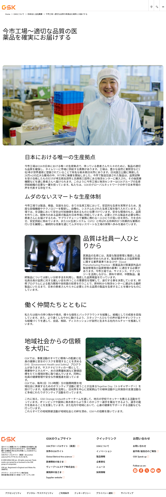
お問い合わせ (139, 446)
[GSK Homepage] (9, 7)
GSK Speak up (140, 456)
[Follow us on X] (147, 470)
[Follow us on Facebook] (141, 470)
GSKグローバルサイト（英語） (61, 446)
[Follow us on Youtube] (152, 470)
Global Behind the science (59, 456)
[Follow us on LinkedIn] (158, 470)
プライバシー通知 (104, 493)
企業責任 (100, 461)
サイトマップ (127, 493)
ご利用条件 (64, 493)
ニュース (100, 467)
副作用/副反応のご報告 (144, 451)
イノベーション (104, 451)
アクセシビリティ (13, 493)
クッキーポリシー (82, 493)
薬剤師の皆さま (54, 472)
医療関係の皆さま (55, 461)
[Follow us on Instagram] (135, 470)
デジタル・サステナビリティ (40, 493)
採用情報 (100, 472)
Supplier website (54, 477)
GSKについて (102, 446)
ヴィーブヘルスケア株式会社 (60, 467)
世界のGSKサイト (55, 451)
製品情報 (100, 456)
